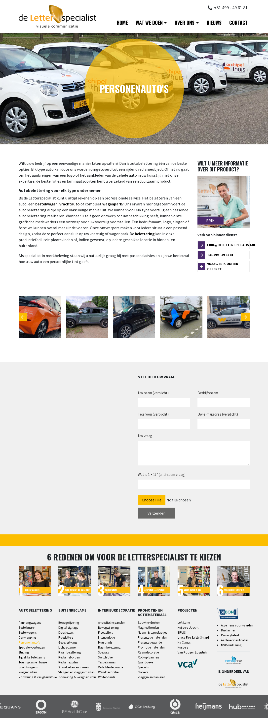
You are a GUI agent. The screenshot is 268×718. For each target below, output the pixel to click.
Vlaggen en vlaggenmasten (76, 672)
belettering (144, 233)
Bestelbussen (27, 627)
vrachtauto (69, 203)
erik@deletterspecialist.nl (224, 245)
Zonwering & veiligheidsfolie (38, 677)
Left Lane (184, 622)
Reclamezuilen (68, 662)
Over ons (184, 22)
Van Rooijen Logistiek (192, 652)
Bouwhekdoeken (149, 622)
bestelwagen (46, 203)
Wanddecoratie (108, 672)
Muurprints (105, 642)
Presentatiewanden (150, 642)
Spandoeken (146, 662)
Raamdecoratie (148, 652)
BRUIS (182, 632)
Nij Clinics (184, 642)
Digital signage (68, 627)
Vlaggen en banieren (151, 677)
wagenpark (112, 203)
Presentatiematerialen (152, 637)
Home (122, 22)
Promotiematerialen (151, 647)
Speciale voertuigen (32, 647)
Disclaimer (228, 630)
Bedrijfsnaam (207, 393)
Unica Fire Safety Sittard (193, 637)
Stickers (143, 672)
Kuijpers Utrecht (188, 627)
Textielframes (106, 662)
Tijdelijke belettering (32, 657)
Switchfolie (105, 657)
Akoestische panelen (111, 622)
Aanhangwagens (30, 622)
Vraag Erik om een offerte (218, 266)
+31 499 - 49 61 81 (215, 255)
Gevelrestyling (67, 642)
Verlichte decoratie (110, 667)
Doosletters (66, 632)
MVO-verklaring (231, 645)
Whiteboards (106, 677)
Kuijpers (183, 647)
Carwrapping (27, 637)
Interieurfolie (106, 637)
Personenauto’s (29, 642)
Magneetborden (148, 627)
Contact (238, 22)
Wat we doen (149, 22)
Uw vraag (145, 435)
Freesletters (65, 637)
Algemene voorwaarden (237, 625)
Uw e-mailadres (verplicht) (217, 414)
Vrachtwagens (28, 667)
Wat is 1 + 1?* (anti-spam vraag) (162, 474)
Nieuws (214, 22)
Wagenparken (28, 672)
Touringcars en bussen (33, 662)
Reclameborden (69, 657)
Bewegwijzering (68, 622)
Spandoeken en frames (73, 667)
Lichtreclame (67, 647)
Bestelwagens (28, 632)
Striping (24, 652)
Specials (103, 652)
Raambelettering (69, 652)
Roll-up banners (148, 657)
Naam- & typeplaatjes (152, 632)
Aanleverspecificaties (234, 640)
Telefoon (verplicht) (153, 414)
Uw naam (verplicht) (153, 393)
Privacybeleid (230, 635)
